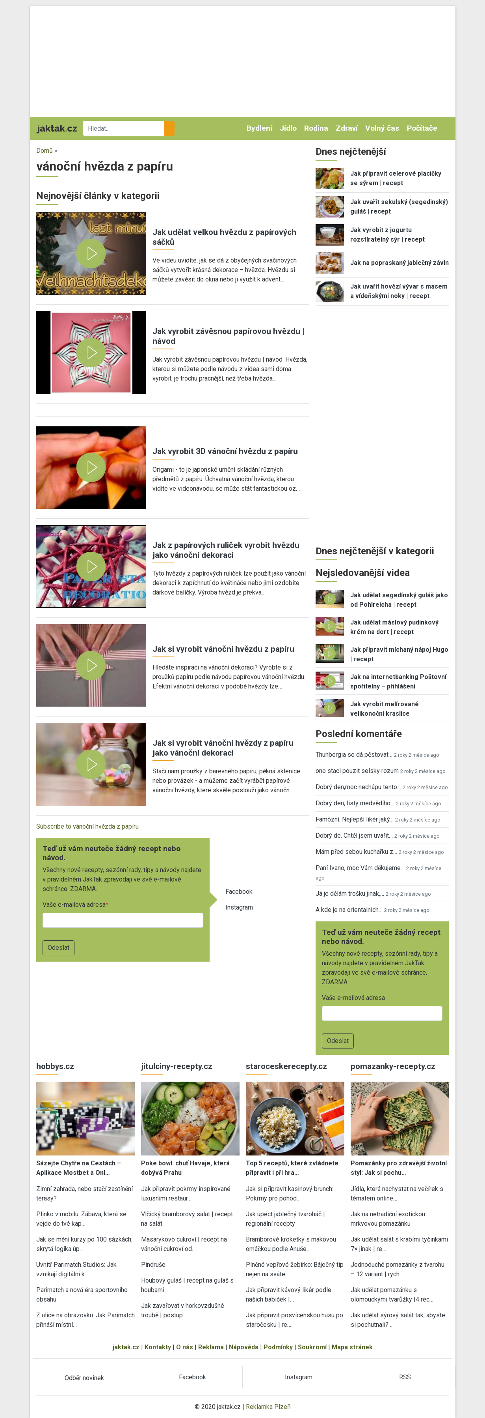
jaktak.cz (126, 1347)
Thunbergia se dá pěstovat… (354, 754)
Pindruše (153, 1264)
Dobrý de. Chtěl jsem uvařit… (354, 835)
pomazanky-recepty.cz (393, 1066)
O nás (184, 1347)
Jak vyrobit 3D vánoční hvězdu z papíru (225, 451)
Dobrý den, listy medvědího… (355, 803)
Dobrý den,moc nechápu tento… (358, 787)
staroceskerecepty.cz (286, 1066)
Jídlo (288, 128)
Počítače (422, 128)
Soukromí (312, 1347)
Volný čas (382, 128)
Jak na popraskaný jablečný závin (399, 262)
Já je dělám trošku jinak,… (350, 893)
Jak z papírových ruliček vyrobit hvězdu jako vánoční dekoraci (225, 550)
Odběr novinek (84, 1378)
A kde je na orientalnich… (349, 909)
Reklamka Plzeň (268, 1406)
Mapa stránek (352, 1347)
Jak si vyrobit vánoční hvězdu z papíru (223, 649)
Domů (44, 150)
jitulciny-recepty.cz (176, 1066)
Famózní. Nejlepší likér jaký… (355, 819)
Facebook (239, 891)
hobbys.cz (55, 1066)
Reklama (211, 1347)
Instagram (239, 907)
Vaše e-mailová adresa (74, 904)
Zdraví (347, 128)
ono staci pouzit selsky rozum (357, 771)
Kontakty (158, 1347)
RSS (405, 1377)
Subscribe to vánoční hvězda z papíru (87, 826)
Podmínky (278, 1347)
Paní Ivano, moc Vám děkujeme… (360, 868)
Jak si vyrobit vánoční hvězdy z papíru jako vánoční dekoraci (223, 748)
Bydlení (259, 128)
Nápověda (243, 1347)
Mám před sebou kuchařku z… (356, 851)
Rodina (316, 128)
